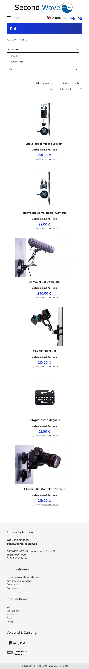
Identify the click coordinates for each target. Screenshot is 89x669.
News (10, 621)
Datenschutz (14, 588)
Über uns (12, 584)
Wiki (9, 607)
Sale (9, 618)
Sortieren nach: (71, 83)
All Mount (13, 39)
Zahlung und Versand (19, 581)
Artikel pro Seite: (44, 83)
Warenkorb (13, 611)
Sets (24, 39)
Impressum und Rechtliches (23, 577)
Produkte (12, 614)
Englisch (54, 17)
